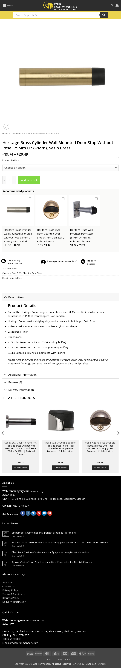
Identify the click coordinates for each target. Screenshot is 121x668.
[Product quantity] (9, 180)
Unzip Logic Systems (96, 663)
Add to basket (29, 180)
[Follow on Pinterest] (38, 513)
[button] (7, 5)
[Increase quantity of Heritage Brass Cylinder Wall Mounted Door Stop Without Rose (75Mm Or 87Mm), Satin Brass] (14, 180)
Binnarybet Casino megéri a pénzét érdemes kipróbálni (44, 532)
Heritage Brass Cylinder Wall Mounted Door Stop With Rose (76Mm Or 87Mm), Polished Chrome (20, 450)
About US (51, 659)
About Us (7, 582)
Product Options (10, 160)
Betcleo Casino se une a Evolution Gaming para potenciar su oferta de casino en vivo (60, 542)
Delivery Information (18, 390)
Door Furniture (18, 133)
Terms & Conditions (13, 593)
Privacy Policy (10, 590)
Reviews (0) (12, 382)
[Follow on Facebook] (22, 513)
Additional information (19, 375)
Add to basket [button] (60, 467)
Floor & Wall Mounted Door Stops (43, 133)
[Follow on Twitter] (33, 513)
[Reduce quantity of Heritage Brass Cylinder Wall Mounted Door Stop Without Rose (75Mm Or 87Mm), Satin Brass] (4, 180)
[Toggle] (5, 297)
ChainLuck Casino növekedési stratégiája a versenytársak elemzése (50, 552)
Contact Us (8, 586)
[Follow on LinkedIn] (44, 513)
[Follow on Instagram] (28, 513)
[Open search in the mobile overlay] (112, 5)
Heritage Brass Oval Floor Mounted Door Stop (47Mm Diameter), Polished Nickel (100, 448)
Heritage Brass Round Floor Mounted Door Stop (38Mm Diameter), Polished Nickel (60, 448)
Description (13, 297)
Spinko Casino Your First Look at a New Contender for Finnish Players (52, 562)
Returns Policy (10, 597)
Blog (60, 659)
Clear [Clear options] (116, 158)
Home (5, 133)
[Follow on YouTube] (49, 513)
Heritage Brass (15, 278)
